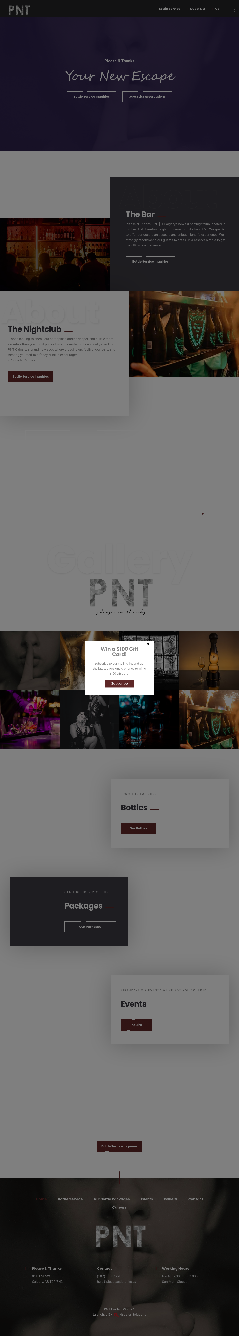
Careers (119, 1207)
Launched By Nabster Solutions (119, 1314)
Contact (195, 1199)
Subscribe (119, 683)
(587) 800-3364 (108, 1276)
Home (41, 1199)
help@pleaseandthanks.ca (116, 1282)
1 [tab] (203, 514)
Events (147, 1199)
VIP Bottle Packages (112, 1199)
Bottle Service (70, 1199)
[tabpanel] (119, 468)
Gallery (170, 1199)
